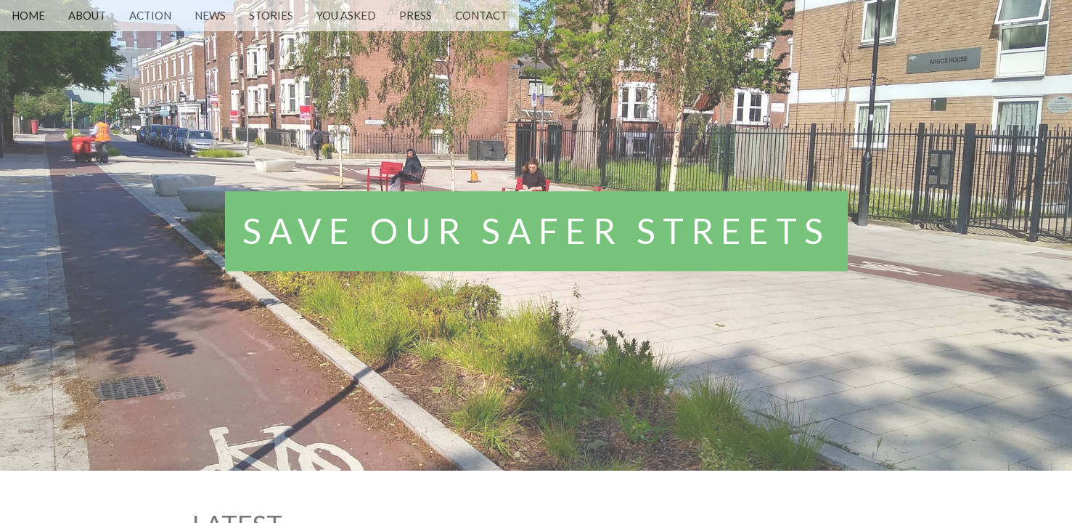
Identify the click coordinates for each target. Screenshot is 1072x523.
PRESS (415, 15)
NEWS (210, 15)
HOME (28, 15)
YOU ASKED (346, 15)
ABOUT (87, 15)
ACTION (150, 15)
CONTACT (481, 15)
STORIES (271, 15)
